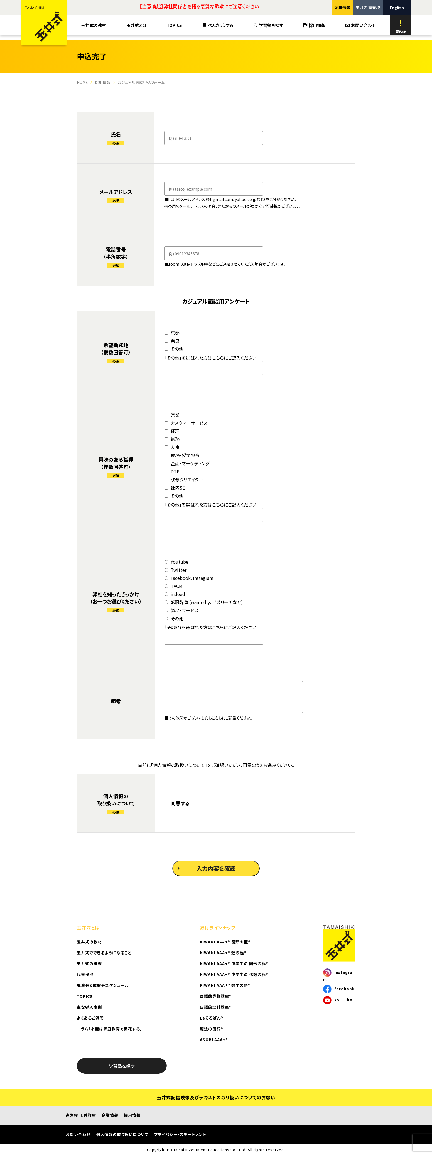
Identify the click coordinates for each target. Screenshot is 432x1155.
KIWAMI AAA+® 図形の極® (225, 942)
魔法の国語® (211, 1028)
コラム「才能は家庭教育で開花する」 (109, 1028)
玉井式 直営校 (368, 7)
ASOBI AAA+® (214, 1039)
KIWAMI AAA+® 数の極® (223, 952)
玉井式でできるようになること (104, 952)
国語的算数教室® (216, 996)
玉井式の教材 (93, 25)
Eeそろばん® (211, 1018)
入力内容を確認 (206, 868)
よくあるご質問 (90, 1018)
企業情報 (342, 7)
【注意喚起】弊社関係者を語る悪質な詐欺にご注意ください (199, 6)
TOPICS (174, 25)
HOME (82, 82)
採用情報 (314, 25)
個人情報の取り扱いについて (122, 1134)
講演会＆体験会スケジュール (103, 985)
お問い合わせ (360, 25)
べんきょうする (218, 25)
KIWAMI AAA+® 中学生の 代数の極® (234, 974)
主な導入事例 (89, 1007)
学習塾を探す (268, 25)
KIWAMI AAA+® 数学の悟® (225, 985)
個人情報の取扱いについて (179, 765)
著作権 (401, 26)
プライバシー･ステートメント (180, 1134)
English (397, 7)
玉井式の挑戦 (89, 963)
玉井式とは (136, 25)
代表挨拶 (85, 974)
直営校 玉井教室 (81, 1115)
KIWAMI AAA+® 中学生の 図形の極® (234, 963)
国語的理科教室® (216, 1007)
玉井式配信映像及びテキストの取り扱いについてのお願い (216, 1097)
